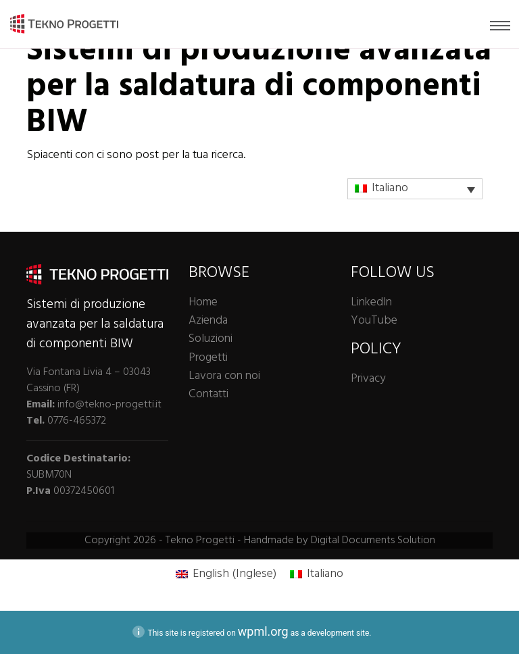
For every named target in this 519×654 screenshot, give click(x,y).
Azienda (208, 320)
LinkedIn (371, 302)
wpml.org (263, 631)
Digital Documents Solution (373, 540)
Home (203, 302)
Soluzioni (210, 339)
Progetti (208, 358)
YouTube (374, 320)
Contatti (208, 394)
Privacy (368, 378)
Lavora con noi (224, 376)
